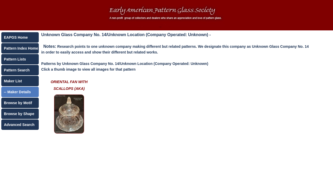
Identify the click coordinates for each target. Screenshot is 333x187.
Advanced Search (19, 125)
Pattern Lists (15, 59)
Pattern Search (17, 70)
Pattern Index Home (21, 48)
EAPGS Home (16, 37)
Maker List (13, 81)
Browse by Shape (19, 114)
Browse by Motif (18, 103)
